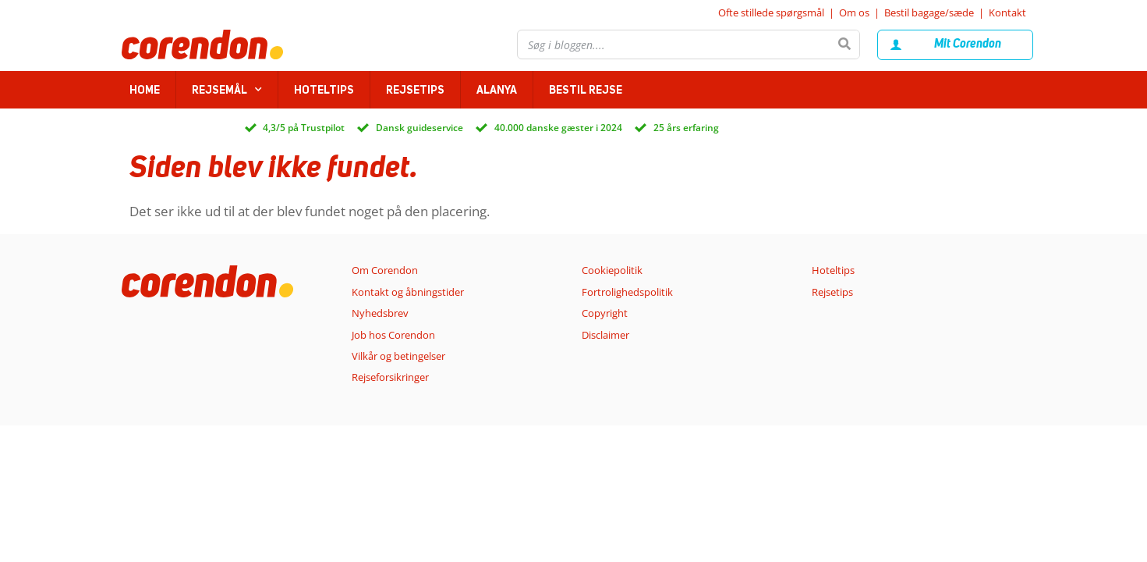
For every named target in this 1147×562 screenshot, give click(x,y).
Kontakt (1007, 12)
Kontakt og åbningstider (408, 292)
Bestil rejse (585, 90)
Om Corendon (385, 270)
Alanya (496, 90)
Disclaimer (605, 335)
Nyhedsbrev (380, 313)
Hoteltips (324, 90)
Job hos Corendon (393, 335)
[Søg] (844, 44)
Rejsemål (227, 89)
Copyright (605, 313)
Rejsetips (415, 90)
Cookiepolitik (612, 270)
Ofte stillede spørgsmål (771, 12)
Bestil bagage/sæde (929, 12)
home (144, 90)
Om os (854, 12)
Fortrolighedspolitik (627, 292)
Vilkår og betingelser (398, 356)
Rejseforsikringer (390, 377)
